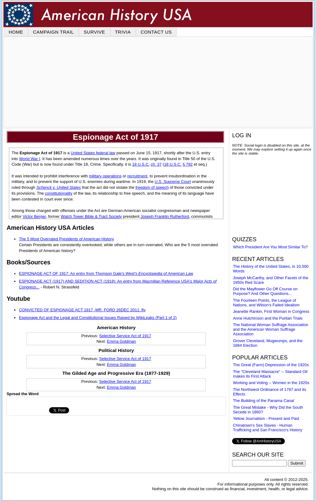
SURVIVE (94, 32)
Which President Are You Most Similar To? (270, 247)
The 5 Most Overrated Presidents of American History (66, 239)
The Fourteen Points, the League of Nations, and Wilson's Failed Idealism (266, 302)
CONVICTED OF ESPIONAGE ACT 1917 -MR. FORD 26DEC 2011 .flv (82, 310)
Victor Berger (34, 216)
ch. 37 (156, 164)
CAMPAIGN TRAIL (53, 32)
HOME (16, 32)
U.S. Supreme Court (173, 181)
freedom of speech (152, 187)
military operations (105, 176)
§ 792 (188, 164)
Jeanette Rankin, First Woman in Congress (271, 311)
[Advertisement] (158, 82)
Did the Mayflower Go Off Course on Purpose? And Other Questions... (265, 291)
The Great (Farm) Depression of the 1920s (271, 364)
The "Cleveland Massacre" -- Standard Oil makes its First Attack (270, 374)
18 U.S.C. (140, 164)
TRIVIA (123, 32)
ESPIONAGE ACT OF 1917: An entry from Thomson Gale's (106, 273)
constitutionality (59, 193)
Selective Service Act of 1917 (125, 335)
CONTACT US (156, 32)
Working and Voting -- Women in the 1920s (271, 382)
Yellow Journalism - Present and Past (266, 418)
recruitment (137, 176)
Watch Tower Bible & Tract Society (91, 216)
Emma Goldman (121, 341)
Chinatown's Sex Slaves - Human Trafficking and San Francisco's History (267, 427)
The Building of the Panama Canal (263, 400)
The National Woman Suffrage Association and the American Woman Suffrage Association (270, 329)
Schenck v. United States (58, 187)
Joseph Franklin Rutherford (165, 216)
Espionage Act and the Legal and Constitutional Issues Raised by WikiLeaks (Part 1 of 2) (98, 317)
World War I (29, 158)
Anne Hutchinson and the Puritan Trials (267, 318)
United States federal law (93, 153)
